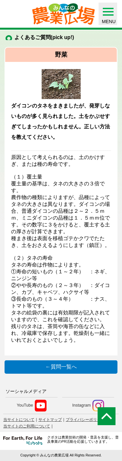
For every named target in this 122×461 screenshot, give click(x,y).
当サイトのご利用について (26, 426)
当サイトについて (18, 420)
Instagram (88, 405)
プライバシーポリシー (85, 420)
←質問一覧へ (61, 366)
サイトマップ (50, 420)
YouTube (31, 405)
